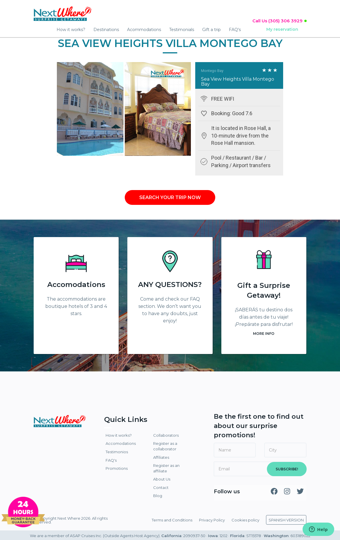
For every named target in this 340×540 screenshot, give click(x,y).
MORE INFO (263, 333)
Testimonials (181, 29)
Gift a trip (211, 29)
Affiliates (161, 457)
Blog (157, 495)
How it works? (71, 29)
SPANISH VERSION (286, 520)
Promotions (117, 468)
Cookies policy (245, 520)
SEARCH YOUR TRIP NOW (170, 197)
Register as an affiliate (166, 468)
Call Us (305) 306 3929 (277, 21)
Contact (161, 487)
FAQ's (235, 29)
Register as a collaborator (165, 446)
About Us (161, 479)
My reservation (282, 29)
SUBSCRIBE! (287, 469)
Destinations (106, 29)
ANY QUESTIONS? (170, 284)
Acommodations (144, 29)
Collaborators (166, 435)
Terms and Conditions (172, 520)
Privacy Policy (212, 520)
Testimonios (117, 451)
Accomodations (76, 284)
